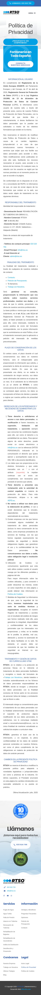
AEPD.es (11, 500)
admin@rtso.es (16, 256)
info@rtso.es (23, 250)
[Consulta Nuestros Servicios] (20, 64)
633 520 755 (11, 887)
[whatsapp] (11, 895)
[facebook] (4, 895)
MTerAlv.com (26, 989)
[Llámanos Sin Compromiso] (20, 846)
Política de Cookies (15, 594)
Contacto (11, 277)
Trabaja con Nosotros (16, 287)
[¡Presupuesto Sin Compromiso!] (20, 42)
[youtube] (8, 895)
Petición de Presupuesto (17, 281)
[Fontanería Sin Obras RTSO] (11, 12)
